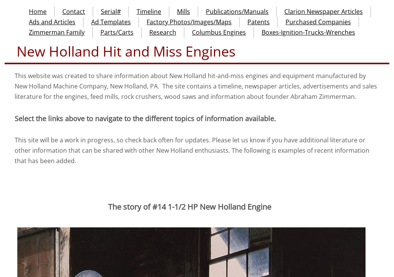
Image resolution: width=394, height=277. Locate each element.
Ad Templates (111, 22)
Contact (73, 11)
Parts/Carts (117, 32)
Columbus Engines (219, 32)
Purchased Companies (318, 22)
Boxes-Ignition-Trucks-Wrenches (308, 32)
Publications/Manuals (237, 11)
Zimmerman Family (57, 32)
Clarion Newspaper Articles (323, 11)
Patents (258, 22)
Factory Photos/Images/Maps (189, 22)
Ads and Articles (52, 22)
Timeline (149, 11)
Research (162, 32)
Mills (183, 11)
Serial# (111, 11)
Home (38, 11)
